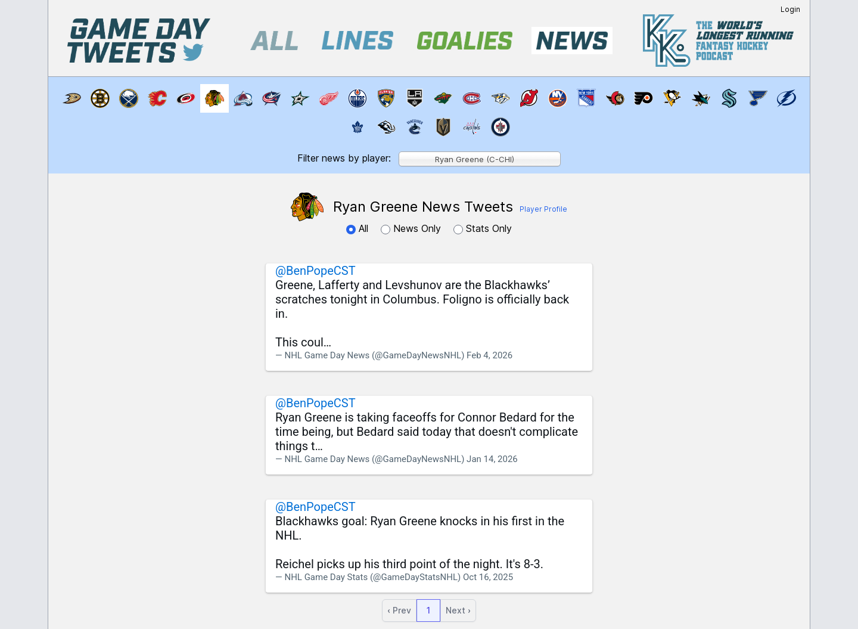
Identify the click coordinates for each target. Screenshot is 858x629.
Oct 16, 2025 (488, 577)
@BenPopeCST (315, 271)
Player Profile (543, 208)
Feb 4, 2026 (489, 355)
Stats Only (482, 228)
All (358, 228)
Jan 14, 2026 (492, 459)
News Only (412, 228)
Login (790, 9)
